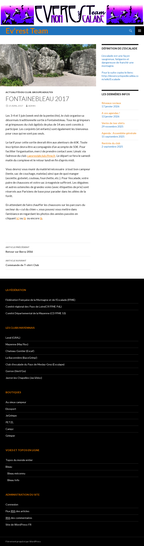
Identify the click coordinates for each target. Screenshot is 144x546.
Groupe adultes (42, 92)
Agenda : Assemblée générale (119, 133)
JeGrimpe (11, 415)
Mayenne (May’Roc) (17, 344)
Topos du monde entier (19, 460)
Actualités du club (18, 92)
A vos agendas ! (111, 113)
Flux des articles (17, 511)
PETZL (10, 422)
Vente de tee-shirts (113, 123)
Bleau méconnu (16, 473)
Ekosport (11, 408)
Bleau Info (13, 480)
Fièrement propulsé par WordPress (23, 541)
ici (17, 218)
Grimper (10, 435)
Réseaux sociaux (111, 103)
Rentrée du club (111, 143)
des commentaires (19, 518)
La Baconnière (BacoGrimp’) (21, 357)
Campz (9, 428)
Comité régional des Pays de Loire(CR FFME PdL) (34, 306)
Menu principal (139, 30)
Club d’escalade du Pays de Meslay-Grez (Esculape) (35, 364)
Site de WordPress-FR (18, 524)
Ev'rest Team (27, 30)
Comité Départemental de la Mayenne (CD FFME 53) (36, 313)
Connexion (12, 504)
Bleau (9, 466)
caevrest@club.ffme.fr (41, 155)
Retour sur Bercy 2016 (48, 249)
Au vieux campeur (16, 402)
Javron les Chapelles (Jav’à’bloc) (24, 377)
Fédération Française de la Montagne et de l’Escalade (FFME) (40, 299)
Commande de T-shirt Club (48, 262)
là (25, 218)
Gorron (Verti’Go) (16, 371)
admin (31, 105)
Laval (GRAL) (13, 337)
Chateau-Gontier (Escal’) (20, 351)
